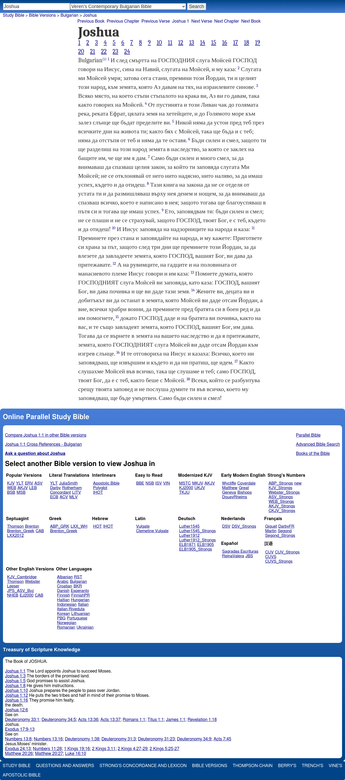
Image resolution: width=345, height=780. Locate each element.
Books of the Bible (313, 453)
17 (235, 42)
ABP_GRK (59, 526)
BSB (11, 492)
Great (244, 488)
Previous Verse (156, 21)
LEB (33, 488)
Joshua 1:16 (16, 700)
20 (81, 51)
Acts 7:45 (222, 739)
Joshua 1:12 (16, 695)
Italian (83, 605)
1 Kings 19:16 (77, 749)
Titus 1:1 (155, 720)
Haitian (63, 600)
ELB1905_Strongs (195, 549)
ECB (54, 497)
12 (180, 42)
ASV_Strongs (280, 497)
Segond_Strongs (280, 536)
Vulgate (143, 526)
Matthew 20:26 (19, 753)
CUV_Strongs (287, 552)
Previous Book (91, 21)
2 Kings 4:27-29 (132, 749)
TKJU (184, 492)
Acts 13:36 (88, 720)
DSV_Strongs (244, 526)
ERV (29, 483)
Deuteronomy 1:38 (82, 739)
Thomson (15, 526)
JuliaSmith (68, 483)
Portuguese (77, 618)
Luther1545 (189, 526)
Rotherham (72, 488)
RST (78, 577)
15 (213, 42)
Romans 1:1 (134, 720)
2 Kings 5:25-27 (164, 749)
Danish (63, 591)
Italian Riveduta (71, 609)
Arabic (63, 582)
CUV (269, 552)
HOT (97, 526)
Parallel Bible (308, 435)
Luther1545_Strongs (197, 531)
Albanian (65, 577)
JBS (249, 556)
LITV (76, 492)
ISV (158, 483)
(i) (104, 59)
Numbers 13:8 (18, 739)
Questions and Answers (65, 766)
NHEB (12, 595)
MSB (20, 492)
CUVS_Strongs (279, 561)
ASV (38, 483)
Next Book (251, 21)
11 (170, 42)
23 (115, 51)
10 (159, 42)
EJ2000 (26, 595)
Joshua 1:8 (15, 686)
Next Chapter (226, 21)
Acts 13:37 (111, 720)
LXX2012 (15, 536)
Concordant (60, 492)
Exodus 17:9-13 (20, 729)
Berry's (287, 766)
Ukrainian (85, 627)
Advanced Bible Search (318, 444)
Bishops (244, 492)
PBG (61, 618)
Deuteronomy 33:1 (22, 720)
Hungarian (80, 600)
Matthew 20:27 (49, 753)
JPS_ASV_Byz (20, 591)
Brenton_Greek (20, 531)
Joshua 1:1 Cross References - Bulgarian (43, 444)
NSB (150, 483)
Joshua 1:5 (15, 681)
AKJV (23, 488)
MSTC (185, 483)
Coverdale (246, 483)
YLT (19, 483)
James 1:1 (175, 720)
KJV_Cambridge (22, 577)
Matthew (229, 488)
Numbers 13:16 (48, 739)
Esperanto (80, 591)
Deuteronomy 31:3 (118, 739)
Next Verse (201, 21)
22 (104, 51)
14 (202, 42)
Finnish (63, 595)
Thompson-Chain (252, 766)
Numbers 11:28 (47, 749)
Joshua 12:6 (16, 710)
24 (127, 51)
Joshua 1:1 (15, 671)
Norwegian (66, 623)
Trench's (312, 766)
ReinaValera (233, 556)
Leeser (13, 586)
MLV (73, 497)
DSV (226, 526)
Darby (55, 488)
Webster (32, 582)
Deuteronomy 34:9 (194, 739)
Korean (63, 614)
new (298, 483)
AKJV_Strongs (281, 506)
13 (191, 42)
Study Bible (13, 15)
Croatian (64, 586)
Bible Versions (42, 15)
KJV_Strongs (280, 488)
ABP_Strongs (280, 483)
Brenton (32, 526)
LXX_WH (79, 526)
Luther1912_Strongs (197, 540)
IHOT (98, 492)
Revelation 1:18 (202, 720)
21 (92, 51)
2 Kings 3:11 (104, 749)
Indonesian (67, 605)
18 (246, 42)
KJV (11, 483)
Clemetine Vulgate (152, 531)
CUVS (271, 557)
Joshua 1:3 (15, 676)
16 (224, 42)
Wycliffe (229, 483)
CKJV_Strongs (281, 511)
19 (257, 42)
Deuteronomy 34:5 (59, 720)
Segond (285, 531)
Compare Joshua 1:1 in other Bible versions (46, 435)
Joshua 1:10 (16, 690)
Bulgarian (78, 582)
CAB (40, 531)
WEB (11, 488)
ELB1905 (205, 545)
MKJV (197, 483)
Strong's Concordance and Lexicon (143, 766)
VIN (166, 483)
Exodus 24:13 (18, 749)
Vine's (335, 766)
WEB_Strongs (281, 502)
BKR (78, 586)
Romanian (66, 627)
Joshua (90, 15)
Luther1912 (189, 536)
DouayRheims (234, 497)
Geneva (229, 492)
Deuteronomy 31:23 (156, 739)
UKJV (200, 488)
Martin (271, 531)
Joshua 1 (180, 21)
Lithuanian (80, 614)
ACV (64, 497)
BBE (140, 483)
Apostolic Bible (22, 775)
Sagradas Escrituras (240, 551)
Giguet (271, 526)
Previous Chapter (123, 21)
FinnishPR (80, 595)
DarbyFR (286, 526)
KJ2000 (186, 488)
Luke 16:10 (75, 753)
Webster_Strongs (284, 492)
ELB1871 (187, 545)
